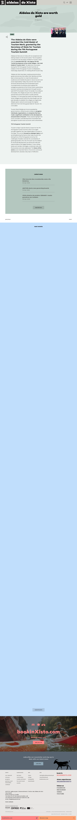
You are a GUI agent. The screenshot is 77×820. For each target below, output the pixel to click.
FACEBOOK (61, 788)
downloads (31, 781)
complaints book (69, 811)
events (18, 783)
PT (67, 2)
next (70, 219)
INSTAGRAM (61, 790)
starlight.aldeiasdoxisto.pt (47, 775)
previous (7, 219)
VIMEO (59, 792)
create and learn (21, 779)
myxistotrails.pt (44, 777)
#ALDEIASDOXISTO (64, 781)
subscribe (38, 763)
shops (29, 777)
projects (7, 779)
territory (19, 775)
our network (8, 775)
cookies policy (48, 811)
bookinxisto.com (44, 779)
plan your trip (38, 742)
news (29, 775)
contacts (7, 784)
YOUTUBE (60, 794)
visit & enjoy (20, 777)
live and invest (21, 781)
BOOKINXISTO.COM (64, 775)
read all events (38, 709)
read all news (38, 207)
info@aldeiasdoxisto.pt (14, 799)
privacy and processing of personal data (58, 811)
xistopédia (31, 779)
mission (7, 777)
